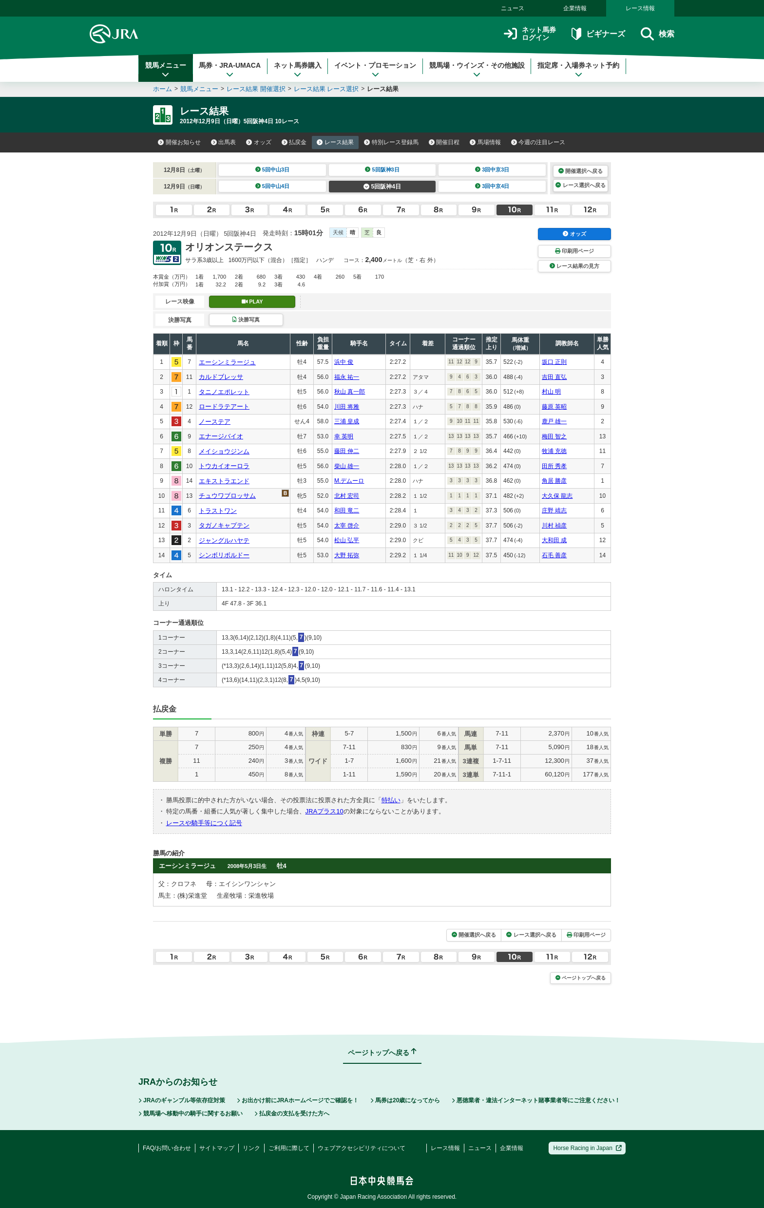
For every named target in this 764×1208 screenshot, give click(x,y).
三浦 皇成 (346, 421)
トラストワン (218, 510)
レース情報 (640, 8)
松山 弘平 (346, 540)
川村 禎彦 (554, 525)
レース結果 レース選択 (326, 89)
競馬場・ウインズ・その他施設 (477, 69)
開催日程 (444, 142)
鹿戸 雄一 (554, 421)
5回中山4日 (272, 186)
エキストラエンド (224, 481)
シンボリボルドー (224, 555)
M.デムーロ (349, 480)
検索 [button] (657, 33)
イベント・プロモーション (375, 69)
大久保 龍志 (557, 495)
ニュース (512, 8)
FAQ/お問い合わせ (167, 1148)
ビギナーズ (598, 34)
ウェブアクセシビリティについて (361, 1148)
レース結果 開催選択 (256, 89)
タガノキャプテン (224, 525)
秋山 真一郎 (349, 391)
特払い (391, 800)
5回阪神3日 (382, 169)
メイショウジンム (224, 451)
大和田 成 (554, 540)
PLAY (252, 301)
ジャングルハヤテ (224, 540)
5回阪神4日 (382, 186)
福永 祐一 (346, 377)
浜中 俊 (343, 362)
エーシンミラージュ (227, 362)
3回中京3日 (492, 169)
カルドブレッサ (221, 376)
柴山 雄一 (346, 466)
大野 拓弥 (346, 555)
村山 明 (551, 391)
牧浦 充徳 (554, 451)
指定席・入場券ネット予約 (578, 69)
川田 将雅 (346, 406)
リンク (251, 1148)
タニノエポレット (224, 392)
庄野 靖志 (554, 510)
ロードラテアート (224, 406)
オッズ (258, 142)
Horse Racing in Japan (587, 1148)
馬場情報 (485, 142)
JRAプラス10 (325, 811)
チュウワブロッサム (227, 495)
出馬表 (223, 142)
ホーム (162, 89)
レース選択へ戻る (580, 185)
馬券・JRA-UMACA (230, 69)
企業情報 (575, 8)
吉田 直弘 (554, 377)
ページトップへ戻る (580, 978)
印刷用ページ (574, 251)
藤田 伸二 (346, 451)
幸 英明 (343, 436)
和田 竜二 (346, 510)
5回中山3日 (272, 169)
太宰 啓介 (346, 525)
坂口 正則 (554, 362)
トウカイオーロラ (224, 466)
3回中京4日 (492, 186)
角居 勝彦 (554, 480)
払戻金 (294, 142)
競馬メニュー (165, 69)
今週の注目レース (538, 142)
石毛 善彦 (554, 555)
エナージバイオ (221, 436)
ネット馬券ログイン (530, 34)
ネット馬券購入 (298, 69)
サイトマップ (216, 1148)
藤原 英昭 (554, 406)
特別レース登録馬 (391, 142)
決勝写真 (245, 319)
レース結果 (335, 142)
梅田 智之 (554, 436)
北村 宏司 (346, 495)
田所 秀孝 (554, 466)
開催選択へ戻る (580, 171)
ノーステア (214, 421)
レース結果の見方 (574, 266)
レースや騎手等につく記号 (204, 823)
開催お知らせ (179, 142)
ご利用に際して (288, 1148)
